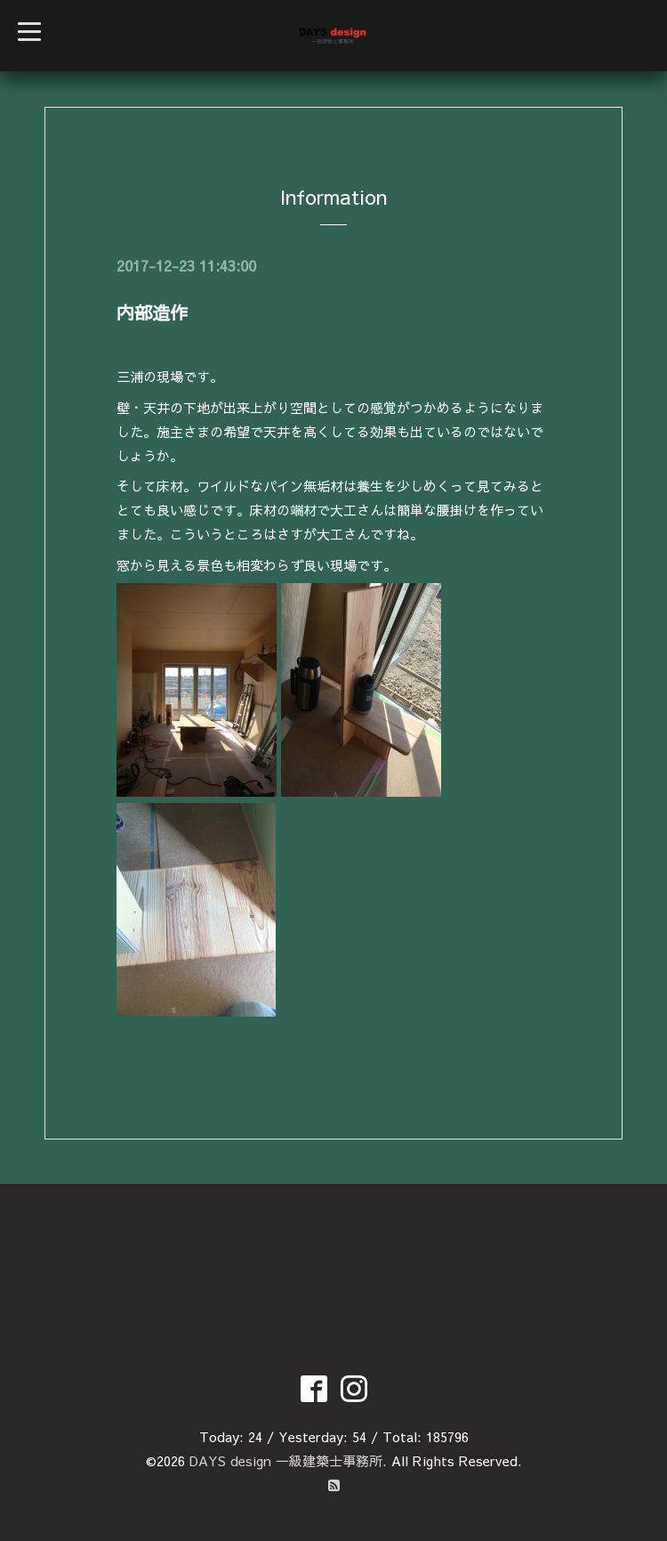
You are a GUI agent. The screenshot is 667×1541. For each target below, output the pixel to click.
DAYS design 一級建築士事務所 (285, 1460)
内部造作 (152, 312)
